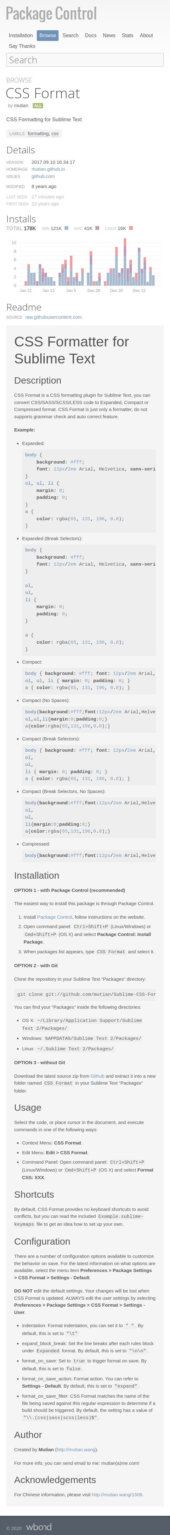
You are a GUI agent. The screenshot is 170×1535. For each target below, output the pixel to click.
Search (71, 35)
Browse (47, 35)
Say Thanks (22, 46)
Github (98, 1073)
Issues (13, 176)
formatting (38, 133)
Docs (90, 35)
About (146, 35)
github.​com (42, 176)
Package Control (54, 916)
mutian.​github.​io (48, 168)
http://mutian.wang (76, 1443)
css (55, 133)
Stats (127, 35)
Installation (21, 35)
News (109, 35)
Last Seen (16, 197)
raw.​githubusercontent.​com (54, 316)
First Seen (17, 204)
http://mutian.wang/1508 (117, 1488)
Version (14, 162)
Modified (15, 186)
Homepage (17, 169)
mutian (21, 105)
